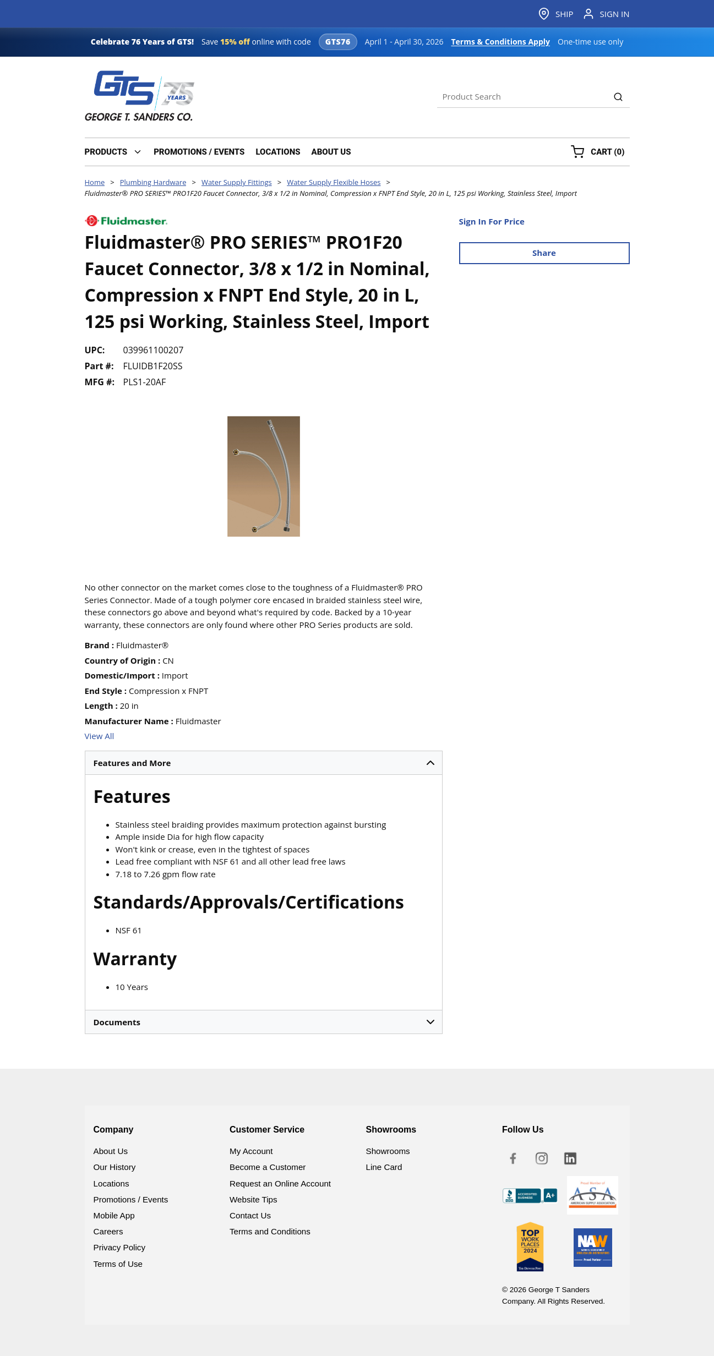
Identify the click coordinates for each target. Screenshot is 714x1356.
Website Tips (253, 1199)
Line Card (384, 1167)
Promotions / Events (131, 1199)
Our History (115, 1167)
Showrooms (388, 1151)
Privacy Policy (120, 1247)
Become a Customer (268, 1167)
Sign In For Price (492, 221)
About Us (111, 1151)
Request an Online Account (280, 1183)
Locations (111, 1183)
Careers (108, 1231)
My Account (251, 1151)
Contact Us (250, 1215)
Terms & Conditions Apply (500, 41)
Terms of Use (118, 1263)
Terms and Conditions (270, 1231)
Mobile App (114, 1215)
